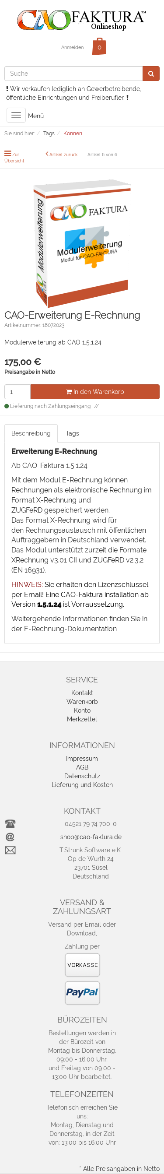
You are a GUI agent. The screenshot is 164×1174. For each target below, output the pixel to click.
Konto (82, 710)
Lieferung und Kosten (82, 784)
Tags (72, 433)
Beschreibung (31, 433)
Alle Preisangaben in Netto (121, 1168)
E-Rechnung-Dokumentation (70, 629)
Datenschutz (82, 776)
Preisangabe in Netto (29, 372)
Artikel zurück (63, 154)
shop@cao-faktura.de (91, 836)
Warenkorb (82, 701)
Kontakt (82, 692)
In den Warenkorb (95, 391)
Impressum (82, 758)
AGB (82, 767)
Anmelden (72, 47)
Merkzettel (82, 719)
